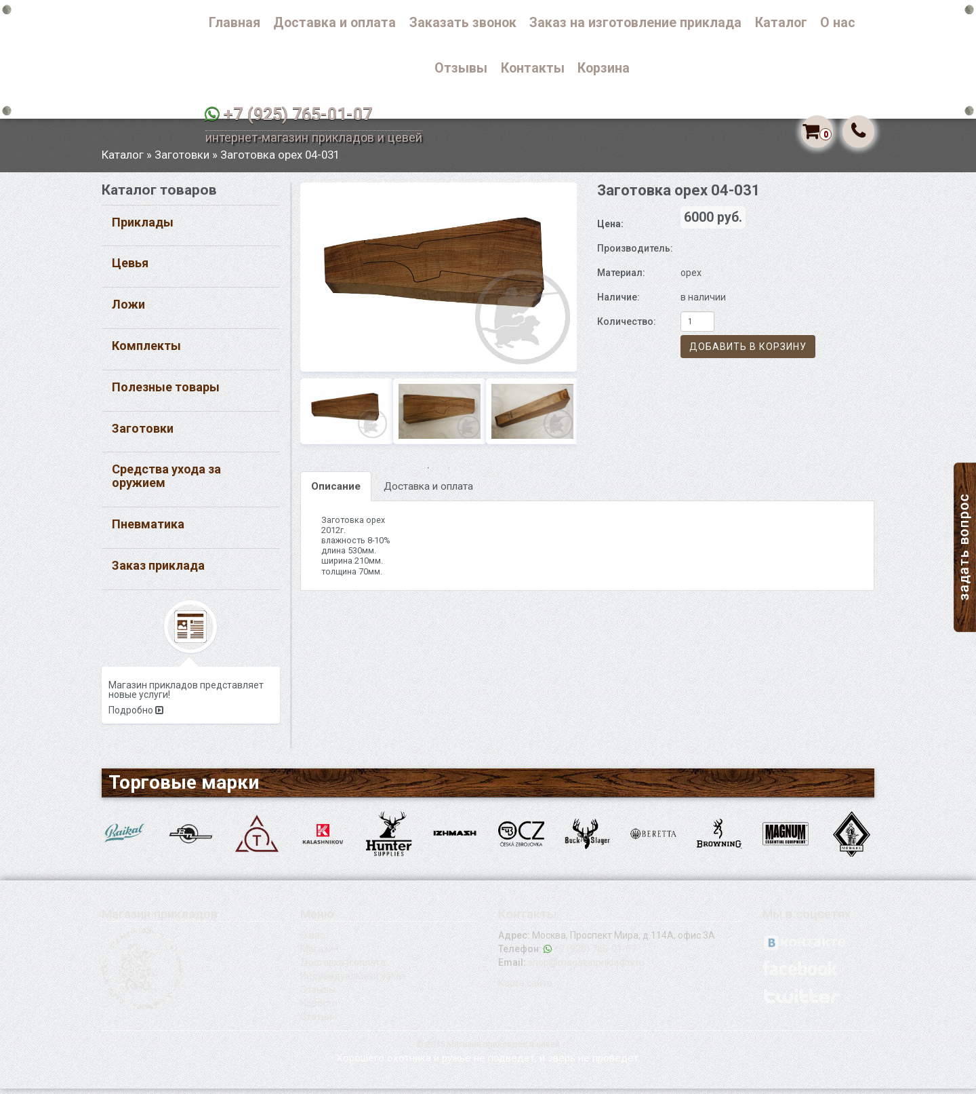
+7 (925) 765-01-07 (298, 114)
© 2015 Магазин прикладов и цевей (488, 1049)
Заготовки (182, 159)
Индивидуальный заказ (353, 981)
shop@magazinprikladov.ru (586, 967)
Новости (319, 1008)
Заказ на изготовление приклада (635, 23)
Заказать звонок (462, 23)
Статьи (316, 1022)
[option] (438, 281)
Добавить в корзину (748, 352)
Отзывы (460, 68)
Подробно (135, 715)
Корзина (603, 68)
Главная (234, 23)
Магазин (319, 954)
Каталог (781, 23)
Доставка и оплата (334, 23)
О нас (837, 23)
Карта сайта (525, 988)
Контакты (533, 68)
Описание (336, 492)
